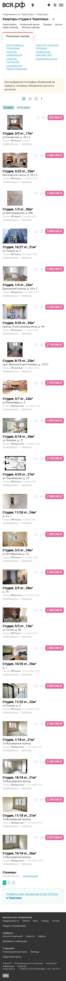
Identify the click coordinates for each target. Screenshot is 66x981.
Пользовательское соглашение (28, 963)
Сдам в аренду (10, 27)
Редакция (21, 966)
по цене (24, 107)
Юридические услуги (46, 58)
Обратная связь (12, 956)
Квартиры (42, 14)
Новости (30, 936)
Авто (35, 920)
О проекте (8, 948)
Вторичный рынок (30, 24)
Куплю (58, 24)
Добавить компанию (15, 941)
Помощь (34, 951)
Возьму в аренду (31, 27)
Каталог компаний (13, 936)
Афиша (42, 936)
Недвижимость (11, 143)
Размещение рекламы (15, 951)
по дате (8, 107)
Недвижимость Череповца (18, 14)
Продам (47, 24)
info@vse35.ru (9, 969)
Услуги (55, 920)
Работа (26, 920)
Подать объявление (14, 925)
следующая (30, 876)
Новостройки (10, 24)
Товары (45, 920)
